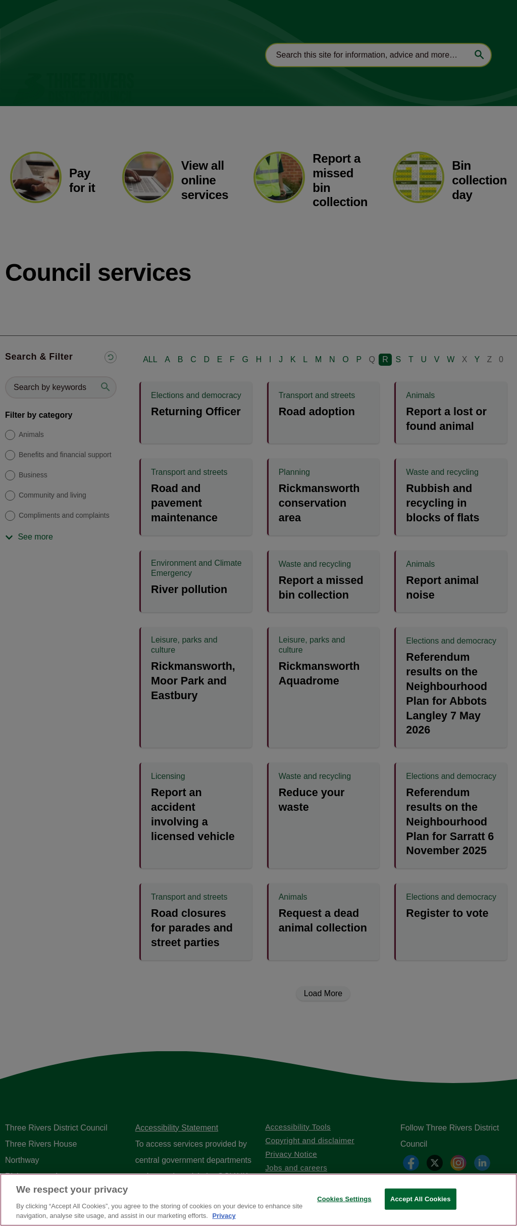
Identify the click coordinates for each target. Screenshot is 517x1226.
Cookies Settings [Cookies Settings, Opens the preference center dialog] (344, 1199)
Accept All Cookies (420, 1199)
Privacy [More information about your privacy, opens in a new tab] (223, 1215)
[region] (258, 1199)
